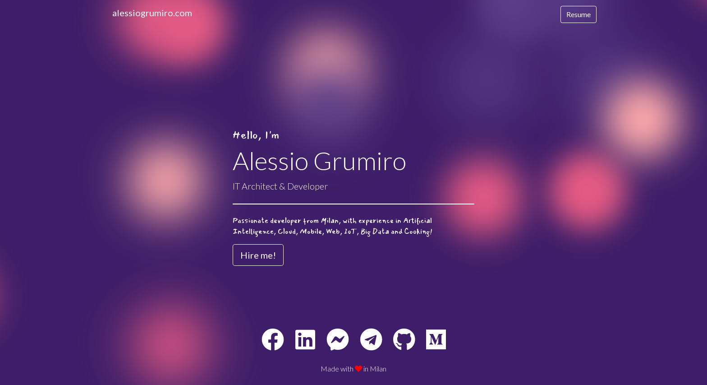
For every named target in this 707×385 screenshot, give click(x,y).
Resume (578, 14)
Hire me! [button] (258, 255)
